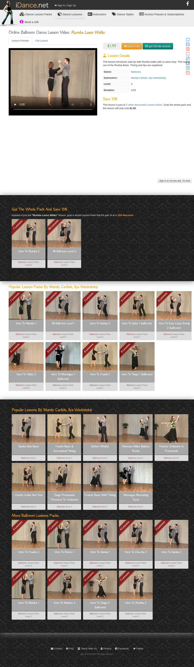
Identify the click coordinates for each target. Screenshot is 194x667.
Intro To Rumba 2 (28, 251)
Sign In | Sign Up (65, 5)
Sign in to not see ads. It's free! (174, 180)
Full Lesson (41, 40)
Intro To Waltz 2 (26, 374)
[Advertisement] (100, 151)
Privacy (106, 648)
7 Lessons (17, 224)
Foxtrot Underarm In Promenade (171, 449)
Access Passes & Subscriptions (161, 14)
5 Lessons (125, 297)
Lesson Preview (20, 40)
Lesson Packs (36, 14)
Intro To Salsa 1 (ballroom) (137, 323)
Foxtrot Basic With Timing (100, 495)
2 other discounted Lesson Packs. (145, 104)
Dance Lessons (70, 14)
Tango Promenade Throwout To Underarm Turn (64, 497)
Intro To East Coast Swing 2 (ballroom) (174, 326)
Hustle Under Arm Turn (29, 495)
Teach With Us (87, 648)
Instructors (97, 14)
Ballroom (136, 71)
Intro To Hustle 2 (28, 552)
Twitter (138, 648)
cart (132, 46)
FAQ (70, 648)
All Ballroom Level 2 (64, 251)
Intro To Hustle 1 (100, 374)
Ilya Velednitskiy (157, 77)
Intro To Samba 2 (100, 323)
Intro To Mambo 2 (64, 603)
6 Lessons (15, 347)
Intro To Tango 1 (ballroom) (137, 374)
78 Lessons (52, 297)
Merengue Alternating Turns (135, 497)
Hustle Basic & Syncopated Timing (64, 449)
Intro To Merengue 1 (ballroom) (63, 377)
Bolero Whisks (100, 447)
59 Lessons (53, 225)
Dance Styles (123, 14)
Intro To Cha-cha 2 (136, 552)
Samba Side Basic (28, 447)
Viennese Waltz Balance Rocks (136, 449)
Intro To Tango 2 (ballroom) (100, 605)
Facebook (122, 648)
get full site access (157, 46)
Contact (56, 648)
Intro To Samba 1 (100, 552)
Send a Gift (29, 21)
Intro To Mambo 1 (26, 323)
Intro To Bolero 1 (64, 552)
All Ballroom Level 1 (63, 323)
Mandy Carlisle (139, 77)
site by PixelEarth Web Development (97, 654)
